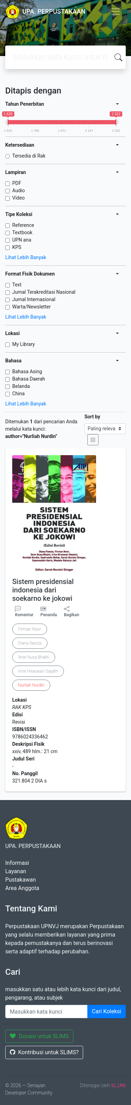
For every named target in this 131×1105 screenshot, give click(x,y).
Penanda (49, 614)
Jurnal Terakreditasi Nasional (43, 292)
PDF (16, 183)
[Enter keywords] (46, 1011)
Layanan (15, 871)
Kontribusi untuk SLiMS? (44, 1052)
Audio (18, 190)
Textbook (22, 232)
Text (17, 284)
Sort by (92, 416)
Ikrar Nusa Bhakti (33, 657)
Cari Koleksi (106, 1011)
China (18, 393)
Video (18, 198)
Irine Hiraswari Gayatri (38, 671)
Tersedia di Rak (28, 156)
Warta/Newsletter (31, 307)
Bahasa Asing (27, 371)
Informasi (17, 863)
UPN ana (21, 240)
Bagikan (71, 611)
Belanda (21, 386)
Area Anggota (22, 888)
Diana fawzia (30, 643)
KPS (16, 247)
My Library (23, 344)
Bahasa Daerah (28, 379)
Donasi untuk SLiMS (39, 1036)
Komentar (24, 611)
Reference (23, 225)
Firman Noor (29, 629)
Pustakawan (20, 879)
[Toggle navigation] (115, 12)
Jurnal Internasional (33, 299)
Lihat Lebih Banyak (25, 257)
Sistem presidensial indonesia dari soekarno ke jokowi (43, 590)
